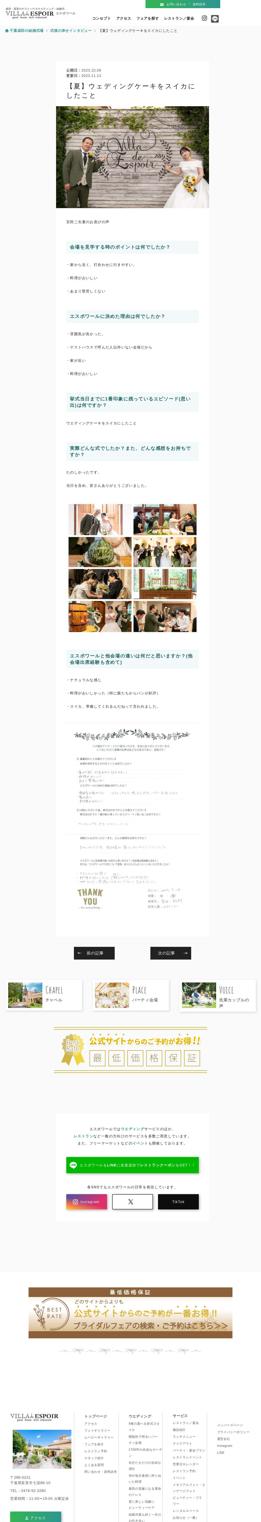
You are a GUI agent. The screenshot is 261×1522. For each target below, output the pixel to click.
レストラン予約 (95, 1451)
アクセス (123, 18)
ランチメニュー (184, 1436)
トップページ (95, 1416)
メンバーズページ (230, 1425)
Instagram (204, 18)
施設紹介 (179, 1430)
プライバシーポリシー (233, 1432)
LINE (221, 1452)
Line (213, 20)
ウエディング (132, 1129)
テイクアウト (182, 1443)
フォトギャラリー (97, 1430)
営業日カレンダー (186, 1464)
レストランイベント (187, 1457)
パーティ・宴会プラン (189, 1450)
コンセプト (101, 18)
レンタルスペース (186, 1511)
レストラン (83, 1136)
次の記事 (166, 953)
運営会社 (223, 1439)
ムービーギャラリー (99, 1437)
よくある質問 (94, 1465)
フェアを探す (147, 18)
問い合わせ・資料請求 (100, 1472)
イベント (140, 1143)
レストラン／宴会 (179, 18)
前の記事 (95, 953)
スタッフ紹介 (94, 1458)
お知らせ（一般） (186, 1517)
